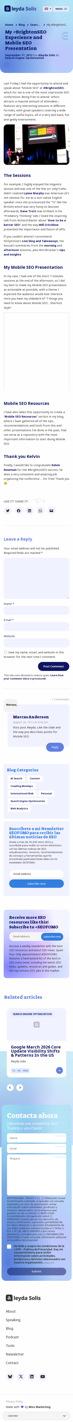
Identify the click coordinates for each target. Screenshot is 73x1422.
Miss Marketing (39, 1407)
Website (9, 636)
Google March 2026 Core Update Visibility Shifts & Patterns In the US (36, 1051)
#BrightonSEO (53, 88)
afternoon (11, 250)
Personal (46, 793)
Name (9, 604)
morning (50, 245)
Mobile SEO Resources (21, 416)
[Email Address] (36, 874)
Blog (22, 25)
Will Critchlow (49, 225)
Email (9, 620)
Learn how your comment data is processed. (33, 677)
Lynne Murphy (34, 193)
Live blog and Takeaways (40, 241)
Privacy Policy (14, 1401)
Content (35, 778)
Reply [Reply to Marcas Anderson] (55, 747)
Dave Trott (28, 211)
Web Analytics (19, 808)
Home (9, 25)
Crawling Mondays (22, 786)
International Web (22, 793)
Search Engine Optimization (35, 25)
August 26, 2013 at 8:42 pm (30, 722)
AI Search (16, 778)
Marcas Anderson (31, 717)
